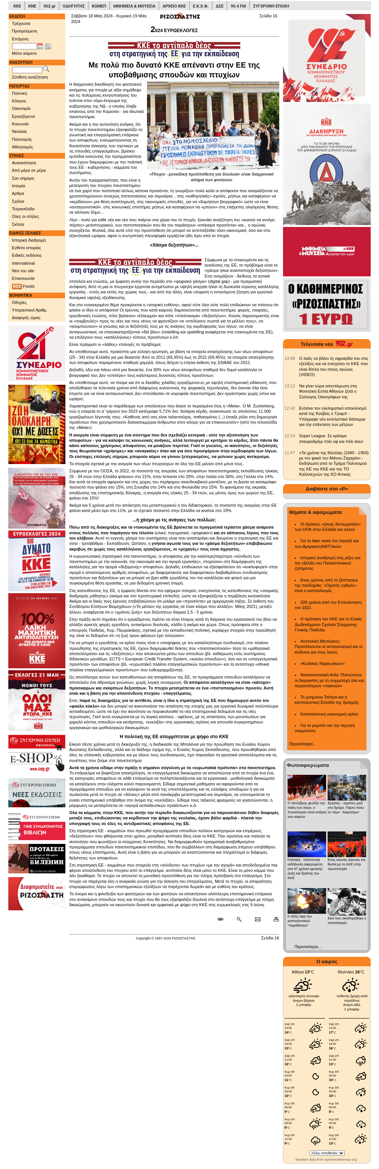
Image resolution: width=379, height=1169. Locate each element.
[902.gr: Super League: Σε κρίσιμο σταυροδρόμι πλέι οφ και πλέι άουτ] (290, 435)
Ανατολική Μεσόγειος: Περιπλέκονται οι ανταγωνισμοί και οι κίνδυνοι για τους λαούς (328, 646)
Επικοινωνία (23, 278)
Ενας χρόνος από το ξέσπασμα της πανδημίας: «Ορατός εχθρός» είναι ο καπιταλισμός (326, 585)
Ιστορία (18, 186)
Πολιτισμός (22, 139)
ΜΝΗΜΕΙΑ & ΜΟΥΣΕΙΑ (134, 6)
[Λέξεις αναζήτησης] (27, 70)
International (23, 263)
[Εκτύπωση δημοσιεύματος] (273, 919)
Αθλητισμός (22, 147)
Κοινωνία (20, 124)
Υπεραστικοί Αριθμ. (30, 310)
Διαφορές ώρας (26, 317)
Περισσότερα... (302, 744)
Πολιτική (19, 93)
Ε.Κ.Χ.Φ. (201, 6)
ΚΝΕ (32, 6)
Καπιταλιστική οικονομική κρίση (329, 714)
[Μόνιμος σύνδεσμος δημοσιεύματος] (223, 919)
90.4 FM (238, 6)
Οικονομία (21, 108)
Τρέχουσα (21, 23)
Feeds (23, 286)
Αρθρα (18, 193)
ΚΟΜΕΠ (99, 6)
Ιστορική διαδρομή (29, 240)
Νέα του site (23, 270)
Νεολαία (19, 131)
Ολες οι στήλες (25, 216)
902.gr (49, 6)
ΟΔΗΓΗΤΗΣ (74, 6)
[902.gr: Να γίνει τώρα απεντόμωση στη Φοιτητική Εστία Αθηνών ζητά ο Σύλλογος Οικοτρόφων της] (290, 386)
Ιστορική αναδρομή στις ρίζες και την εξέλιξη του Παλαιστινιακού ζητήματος (327, 563)
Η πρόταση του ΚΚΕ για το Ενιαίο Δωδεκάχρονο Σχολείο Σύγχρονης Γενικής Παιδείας (328, 624)
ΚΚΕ (17, 6)
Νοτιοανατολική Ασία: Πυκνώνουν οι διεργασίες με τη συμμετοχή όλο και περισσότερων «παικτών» (329, 680)
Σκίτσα (18, 224)
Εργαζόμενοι (23, 116)
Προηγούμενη (24, 31)
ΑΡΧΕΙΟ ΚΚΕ (174, 6)
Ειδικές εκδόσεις (27, 255)
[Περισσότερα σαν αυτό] (239, 919)
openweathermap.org (341, 1159)
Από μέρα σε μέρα (29, 170)
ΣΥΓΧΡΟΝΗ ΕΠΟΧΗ (271, 6)
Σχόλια (18, 201)
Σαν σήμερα (23, 178)
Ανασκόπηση (24, 162)
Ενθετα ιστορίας (26, 247)
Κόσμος (19, 101)
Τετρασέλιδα (23, 209)
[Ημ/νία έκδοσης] (24, 46)
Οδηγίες (19, 302)
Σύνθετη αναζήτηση (30, 77)
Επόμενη (20, 39)
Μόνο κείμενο (24, 53)
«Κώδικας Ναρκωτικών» (322, 663)
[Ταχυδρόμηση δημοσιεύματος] (257, 919)
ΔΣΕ (219, 6)
